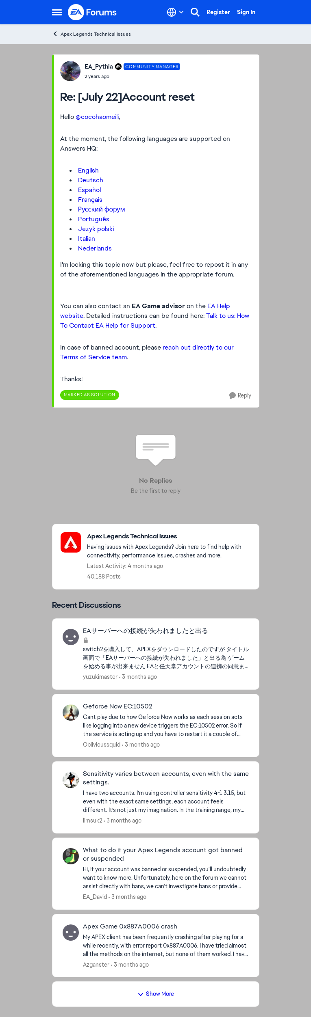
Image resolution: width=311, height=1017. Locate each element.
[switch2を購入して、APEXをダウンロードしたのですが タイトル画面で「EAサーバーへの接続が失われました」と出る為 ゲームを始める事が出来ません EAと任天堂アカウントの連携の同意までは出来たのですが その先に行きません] (166, 658)
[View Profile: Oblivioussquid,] (71, 712)
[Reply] (240, 395)
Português (93, 219)
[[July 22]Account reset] (133, 76)
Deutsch (90, 180)
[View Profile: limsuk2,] (71, 780)
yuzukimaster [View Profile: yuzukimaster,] (100, 676)
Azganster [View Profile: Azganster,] (96, 964)
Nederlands (95, 248)
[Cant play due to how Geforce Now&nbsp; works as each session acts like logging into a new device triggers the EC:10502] (166, 725)
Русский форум (101, 209)
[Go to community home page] (92, 12)
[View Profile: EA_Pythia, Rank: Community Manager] (70, 71)
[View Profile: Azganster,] (71, 932)
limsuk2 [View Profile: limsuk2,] (92, 820)
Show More (155, 994)
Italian (86, 238)
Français (90, 199)
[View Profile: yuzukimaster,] (71, 637)
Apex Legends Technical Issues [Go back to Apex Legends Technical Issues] (91, 33)
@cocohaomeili (97, 116)
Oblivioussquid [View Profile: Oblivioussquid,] (101, 744)
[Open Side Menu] (57, 12)
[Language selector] (175, 12)
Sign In (246, 12)
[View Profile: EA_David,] (71, 856)
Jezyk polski (96, 229)
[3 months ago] (138, 677)
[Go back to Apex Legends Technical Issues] (169, 536)
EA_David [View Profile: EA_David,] (95, 896)
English (88, 170)
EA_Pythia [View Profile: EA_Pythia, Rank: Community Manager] (99, 66)
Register (218, 12)
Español (89, 190)
